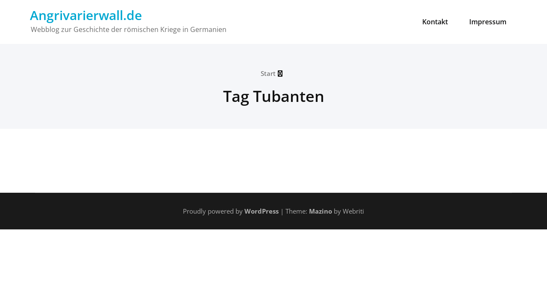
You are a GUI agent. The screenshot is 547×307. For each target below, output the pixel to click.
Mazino (320, 211)
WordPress (261, 211)
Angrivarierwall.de (86, 15)
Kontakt (435, 21)
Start (268, 73)
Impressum (487, 21)
